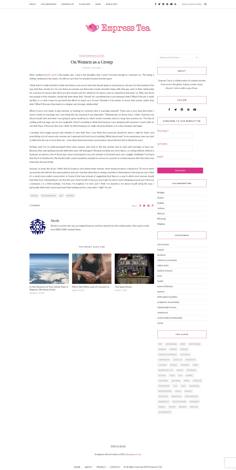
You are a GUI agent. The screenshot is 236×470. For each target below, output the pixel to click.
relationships (48, 196)
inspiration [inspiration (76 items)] (164, 386)
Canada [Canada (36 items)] (162, 349)
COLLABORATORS (48, 4)
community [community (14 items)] (164, 360)
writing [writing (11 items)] (194, 407)
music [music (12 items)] (178, 391)
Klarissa (161, 213)
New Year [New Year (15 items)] (163, 396)
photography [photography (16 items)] (191, 396)
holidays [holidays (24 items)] (176, 381)
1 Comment (35, 205)
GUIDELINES (84, 4)
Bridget (160, 192)
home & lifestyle (165, 286)
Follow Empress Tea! (133, 454)
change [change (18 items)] (184, 349)
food (159, 276)
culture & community (167, 260)
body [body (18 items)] (182, 344)
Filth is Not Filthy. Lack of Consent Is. (91, 286)
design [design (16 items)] (173, 365)
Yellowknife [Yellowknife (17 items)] (165, 412)
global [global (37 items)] (189, 375)
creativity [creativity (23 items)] (191, 360)
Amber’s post (49, 75)
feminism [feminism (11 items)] (191, 370)
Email (160, 156)
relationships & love (91, 55)
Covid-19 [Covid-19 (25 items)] (178, 360)
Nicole (55, 221)
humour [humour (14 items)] (197, 381)
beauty (160, 249)
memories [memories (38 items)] (194, 386)
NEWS (98, 4)
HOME (77, 467)
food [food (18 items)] (172, 375)
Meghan (161, 224)
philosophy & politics (167, 296)
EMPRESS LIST (67, 4)
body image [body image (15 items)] (194, 344)
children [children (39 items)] (185, 354)
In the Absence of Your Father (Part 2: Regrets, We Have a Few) (49, 288)
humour (161, 291)
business (161, 255)
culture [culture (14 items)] (163, 365)
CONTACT (115, 467)
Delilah (160, 203)
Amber (160, 197)
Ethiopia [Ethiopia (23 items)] (185, 365)
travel (160, 323)
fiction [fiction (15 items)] (162, 375)
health (160, 281)
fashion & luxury (165, 270)
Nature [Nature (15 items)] (188, 391)
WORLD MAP (111, 4)
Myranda (161, 218)
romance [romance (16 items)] (194, 402)
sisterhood (162, 312)
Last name (162, 143)
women (70, 196)
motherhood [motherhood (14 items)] (165, 391)
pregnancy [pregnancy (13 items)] (164, 402)
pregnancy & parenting (168, 302)
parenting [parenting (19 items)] (176, 396)
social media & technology (169, 317)
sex (61, 196)
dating (34, 196)
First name (163, 130)
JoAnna (161, 208)
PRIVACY (101, 467)
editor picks (163, 265)
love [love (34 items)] (183, 386)
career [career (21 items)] (173, 349)
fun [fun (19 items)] (180, 375)
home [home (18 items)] (186, 381)
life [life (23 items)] (175, 386)
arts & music (163, 244)
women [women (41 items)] (182, 407)
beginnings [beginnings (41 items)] (171, 344)
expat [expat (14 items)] (195, 365)
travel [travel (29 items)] (162, 407)
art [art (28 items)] (160, 344)
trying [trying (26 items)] (172, 407)
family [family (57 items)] (180, 370)
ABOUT (33, 4)
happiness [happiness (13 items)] (163, 381)
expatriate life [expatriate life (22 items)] (166, 370)
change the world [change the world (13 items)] (168, 354)
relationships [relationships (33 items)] (179, 402)
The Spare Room (123, 286)
